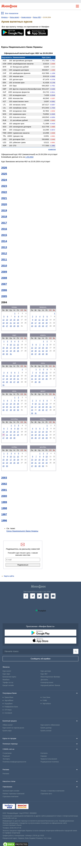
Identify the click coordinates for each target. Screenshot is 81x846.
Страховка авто (46, 794)
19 (3, 323)
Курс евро (6, 674)
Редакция (6, 756)
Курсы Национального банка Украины (22, 531)
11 (39, 320)
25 (39, 326)
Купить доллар (46, 728)
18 (39, 323)
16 (18, 320)
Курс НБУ (44, 674)
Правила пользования (49, 759)
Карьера (44, 756)
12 (3, 320)
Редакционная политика (50, 762)
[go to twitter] (39, 596)
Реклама (6, 774)
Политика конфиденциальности (14, 762)
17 (36, 323)
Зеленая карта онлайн (11, 791)
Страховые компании (10, 796)
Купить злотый (46, 731)
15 (14, 320)
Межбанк (6, 680)
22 (14, 323)
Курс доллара (46, 671)
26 (3, 326)
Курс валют (7, 671)
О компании (7, 753)
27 (7, 326)
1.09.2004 (29, 157)
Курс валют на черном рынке (13, 728)
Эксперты (6, 759)
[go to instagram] (46, 596)
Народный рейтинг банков (50, 685)
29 (14, 326)
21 (11, 323)
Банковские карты (9, 677)
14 (11, 320)
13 (7, 320)
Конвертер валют (47, 682)
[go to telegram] (32, 596)
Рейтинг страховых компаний (13, 794)
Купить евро (7, 731)
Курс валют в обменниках (50, 725)
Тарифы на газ (8, 682)
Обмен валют (8, 725)
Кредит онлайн (8, 685)
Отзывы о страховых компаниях (52, 791)
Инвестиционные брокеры (50, 677)
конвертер (52, 149)
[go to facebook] (25, 596)
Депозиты (44, 680)
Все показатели (11, 13)
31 (11, 354)
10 (36, 320)
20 (7, 323)
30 (18, 326)
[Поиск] (75, 651)
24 (36, 326)
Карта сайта (9, 576)
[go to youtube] (53, 596)
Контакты (44, 753)
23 (18, 323)
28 (11, 326)
